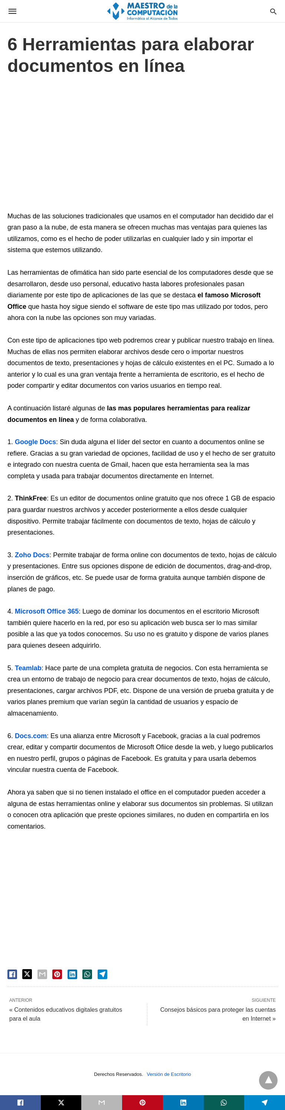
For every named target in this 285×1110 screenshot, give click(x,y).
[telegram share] (102, 974)
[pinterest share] (57, 974)
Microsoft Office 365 (47, 611)
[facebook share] (12, 974)
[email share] (42, 974)
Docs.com (31, 736)
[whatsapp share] (87, 974)
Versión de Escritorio (169, 1074)
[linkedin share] (72, 974)
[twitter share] (27, 974)
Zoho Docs (32, 555)
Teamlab (28, 668)
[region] (142, 145)
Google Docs (35, 442)
